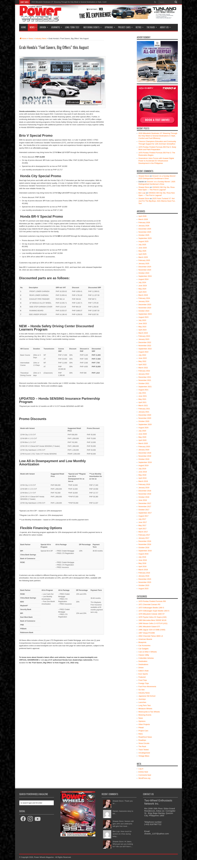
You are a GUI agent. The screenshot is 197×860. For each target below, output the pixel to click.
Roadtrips (142, 740)
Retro (139, 27)
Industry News (40, 38)
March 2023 (143, 333)
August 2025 (143, 241)
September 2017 (145, 513)
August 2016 (143, 554)
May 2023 (142, 327)
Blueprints (142, 642)
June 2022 (142, 358)
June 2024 (142, 286)
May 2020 (142, 437)
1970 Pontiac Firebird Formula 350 (152, 601)
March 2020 (143, 443)
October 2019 (143, 459)
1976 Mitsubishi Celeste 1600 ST (151, 614)
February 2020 (144, 447)
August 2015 (143, 589)
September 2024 (145, 276)
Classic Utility (143, 655)
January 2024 (143, 301)
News (33, 27)
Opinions (110, 27)
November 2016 (144, 544)
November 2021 (144, 380)
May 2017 (142, 525)
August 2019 (143, 465)
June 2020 (142, 434)
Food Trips (142, 680)
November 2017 (144, 506)
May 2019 (142, 475)
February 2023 (144, 336)
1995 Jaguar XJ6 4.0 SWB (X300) (151, 630)
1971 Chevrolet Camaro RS (149, 604)
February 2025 (144, 260)
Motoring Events (92, 27)
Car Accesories (144, 645)
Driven (44, 27)
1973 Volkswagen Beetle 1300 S (151, 608)
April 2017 (142, 529)
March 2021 (143, 405)
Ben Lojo (141, 193)
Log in (140, 769)
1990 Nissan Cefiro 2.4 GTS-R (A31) (152, 623)
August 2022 (143, 352)
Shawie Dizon (143, 176)
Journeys (56, 27)
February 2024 (144, 298)
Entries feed (143, 772)
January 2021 (143, 412)
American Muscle (145, 639)
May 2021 (142, 399)
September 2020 (145, 424)
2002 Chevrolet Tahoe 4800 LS (150, 636)
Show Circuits (143, 743)
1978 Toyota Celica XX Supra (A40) (152, 617)
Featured (142, 677)
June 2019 (142, 472)
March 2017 (143, 532)
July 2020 (142, 431)
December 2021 (144, 377)
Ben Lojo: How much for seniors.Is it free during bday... (122, 833)
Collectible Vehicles (146, 658)
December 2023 (144, 304)
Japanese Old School (146, 696)
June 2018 (142, 500)
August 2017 (143, 516)
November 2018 (144, 494)
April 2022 (142, 364)
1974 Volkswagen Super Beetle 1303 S (153, 611)
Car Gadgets (143, 649)
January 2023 (143, 339)
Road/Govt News (145, 737)
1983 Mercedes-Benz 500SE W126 (152, 620)
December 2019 (144, 453)
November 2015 (144, 582)
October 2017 (143, 510)
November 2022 (144, 346)
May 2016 (142, 563)
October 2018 (143, 497)
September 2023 (145, 314)
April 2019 (142, 478)
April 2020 (142, 440)
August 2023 (143, 317)
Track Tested (143, 750)
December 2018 (144, 491)
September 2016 (145, 551)
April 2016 (142, 566)
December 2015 (144, 579)
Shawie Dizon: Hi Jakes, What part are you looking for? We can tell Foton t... (123, 844)
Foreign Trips (143, 683)
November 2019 (144, 456)
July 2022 (142, 355)
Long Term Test (72, 27)
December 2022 (144, 342)
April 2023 (142, 330)
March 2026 (143, 219)
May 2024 (142, 289)
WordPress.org (144, 778)
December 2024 (144, 267)
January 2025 (143, 263)
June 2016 (142, 560)
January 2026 (143, 226)
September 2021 (145, 387)
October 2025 (143, 235)
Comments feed (144, 775)
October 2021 (143, 383)
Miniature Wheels (145, 709)
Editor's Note (143, 671)
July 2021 (142, 393)
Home (23, 27)
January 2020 (143, 450)
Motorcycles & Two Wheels (149, 712)
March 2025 (143, 257)
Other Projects (144, 724)
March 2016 (143, 570)
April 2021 (142, 402)
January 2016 (143, 576)
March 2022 (143, 368)
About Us (165, 27)
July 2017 (142, 519)
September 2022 (145, 349)
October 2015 (143, 585)
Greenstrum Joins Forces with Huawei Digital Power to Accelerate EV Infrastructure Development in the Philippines (156, 160)
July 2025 (142, 245)
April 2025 (142, 254)
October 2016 (143, 547)
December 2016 (144, 541)
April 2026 (142, 216)
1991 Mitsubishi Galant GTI (149, 627)
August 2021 (143, 390)
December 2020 (144, 415)
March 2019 (143, 481)
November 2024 (144, 270)
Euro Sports (143, 674)
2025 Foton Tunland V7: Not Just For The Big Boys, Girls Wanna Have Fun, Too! (156, 200)
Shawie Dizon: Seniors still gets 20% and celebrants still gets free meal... (123, 823)
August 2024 (143, 279)
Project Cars (125, 27)
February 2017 (144, 535)
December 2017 (144, 503)
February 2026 (144, 222)
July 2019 (142, 469)
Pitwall (141, 727)
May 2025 (142, 251)
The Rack (152, 27)
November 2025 (144, 232)
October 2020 (143, 421)
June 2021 (142, 396)
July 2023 (142, 320)
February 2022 (144, 371)
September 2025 (145, 238)
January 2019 (143, 488)
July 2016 (142, 557)
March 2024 (143, 295)
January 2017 (143, 538)
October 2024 (143, 273)
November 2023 (144, 308)
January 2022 (143, 374)
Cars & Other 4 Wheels (147, 652)
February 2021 (144, 409)
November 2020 (144, 418)
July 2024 (142, 282)
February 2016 (144, 573)
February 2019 (144, 484)
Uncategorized (144, 753)
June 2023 (142, 323)
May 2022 (142, 361)
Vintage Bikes (143, 756)
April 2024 (142, 292)
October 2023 (143, 311)
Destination (142, 661)
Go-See (141, 690)
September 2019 (145, 462)
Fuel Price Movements (147, 686)
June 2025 (142, 248)
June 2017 (142, 522)
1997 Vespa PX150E (146, 633)
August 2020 (143, 428)
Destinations (143, 664)
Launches (142, 702)
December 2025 (144, 229)
